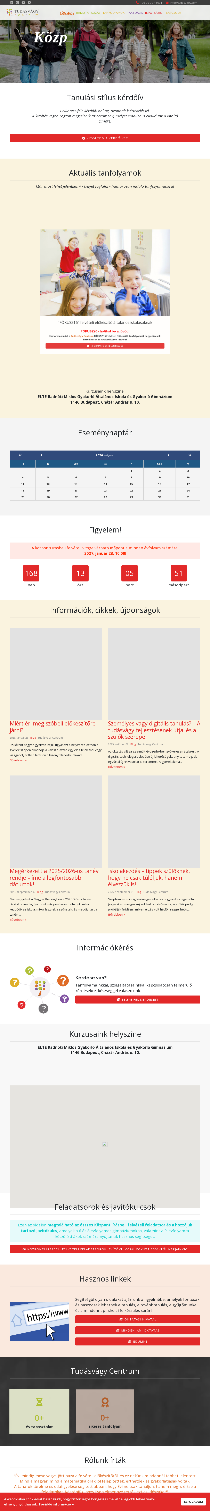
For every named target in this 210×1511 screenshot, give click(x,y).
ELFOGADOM (193, 1502)
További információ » (56, 1504)
